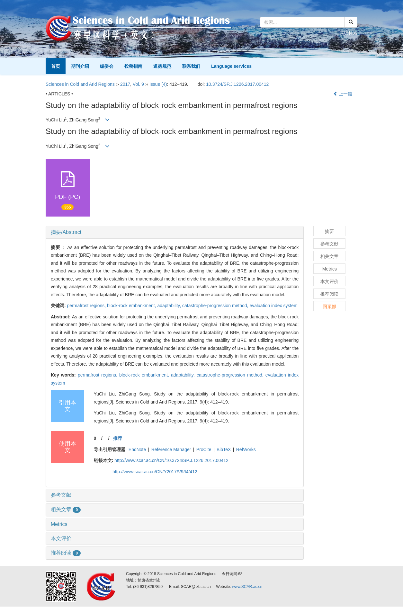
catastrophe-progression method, (215, 305)
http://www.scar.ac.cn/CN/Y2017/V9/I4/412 (154, 471)
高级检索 (348, 32)
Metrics (59, 524)
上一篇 (343, 93)
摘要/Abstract (66, 232)
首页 (55, 66)
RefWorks (246, 449)
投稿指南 (133, 66)
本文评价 (61, 538)
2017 (125, 84)
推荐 (117, 438)
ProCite (203, 449)
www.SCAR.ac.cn (247, 586)
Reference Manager (171, 449)
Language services (231, 66)
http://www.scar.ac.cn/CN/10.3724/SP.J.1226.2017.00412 (171, 460)
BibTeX (224, 449)
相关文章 (66, 509)
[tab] (174, 232)
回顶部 (329, 306)
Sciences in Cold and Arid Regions (80, 84)
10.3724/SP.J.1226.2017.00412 (237, 84)
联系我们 (191, 66)
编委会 (106, 66)
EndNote (137, 449)
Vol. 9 (138, 84)
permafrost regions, (87, 305)
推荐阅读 (66, 552)
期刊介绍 (80, 66)
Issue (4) (158, 84)
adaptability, (169, 305)
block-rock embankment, (132, 305)
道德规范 (162, 66)
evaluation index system (273, 305)
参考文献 (61, 495)
